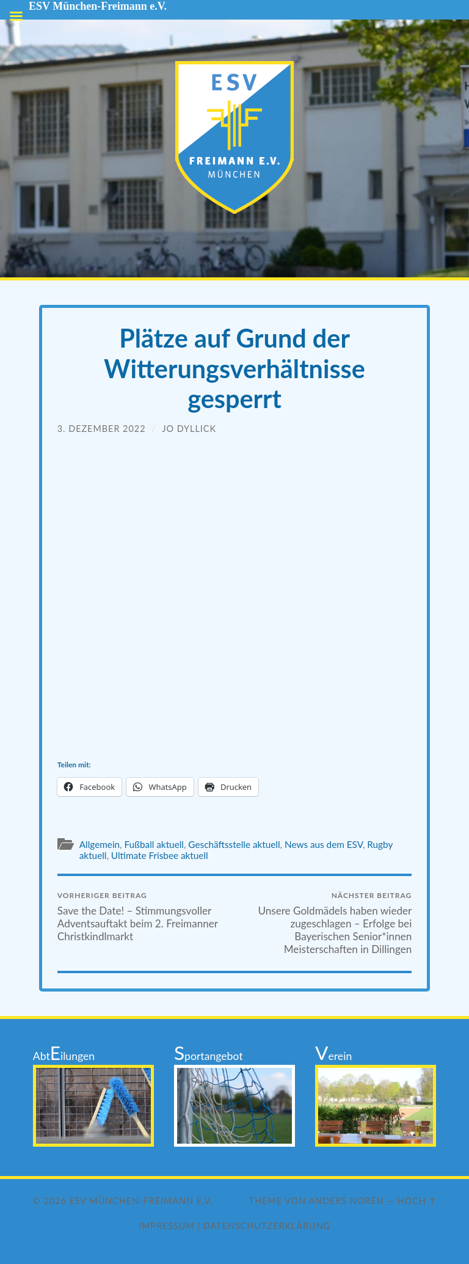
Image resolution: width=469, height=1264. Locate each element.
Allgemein (99, 844)
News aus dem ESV (324, 844)
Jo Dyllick (189, 428)
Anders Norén (346, 1201)
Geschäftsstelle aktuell (234, 844)
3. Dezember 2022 (101, 428)
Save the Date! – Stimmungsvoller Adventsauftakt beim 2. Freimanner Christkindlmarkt (144, 917)
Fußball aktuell (153, 844)
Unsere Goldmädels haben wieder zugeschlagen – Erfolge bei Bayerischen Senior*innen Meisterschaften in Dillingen (325, 923)
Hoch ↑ (417, 1201)
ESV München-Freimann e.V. (141, 1201)
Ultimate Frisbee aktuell (159, 855)
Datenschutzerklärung (266, 1226)
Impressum (167, 1226)
